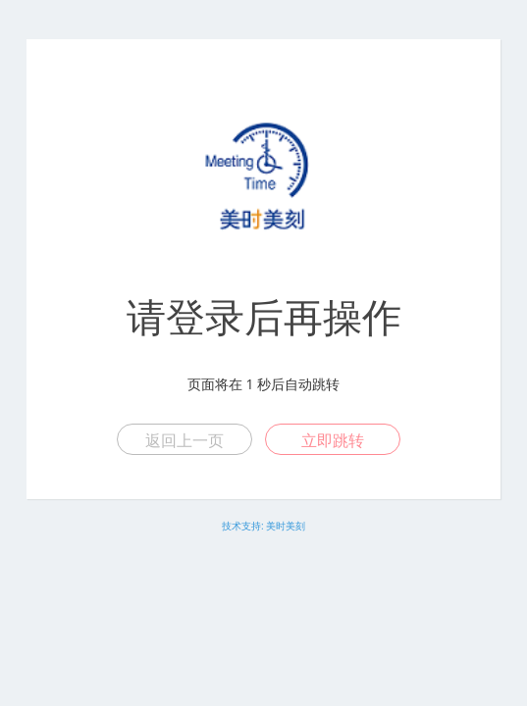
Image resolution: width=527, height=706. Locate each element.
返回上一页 (184, 440)
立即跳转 (332, 440)
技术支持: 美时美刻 (263, 525)
